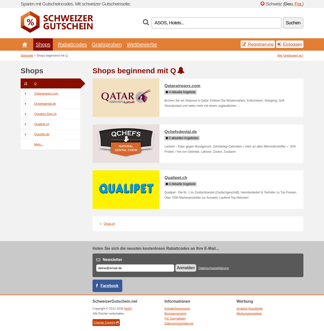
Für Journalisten (175, 318)
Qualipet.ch (35, 124)
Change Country (106, 322)
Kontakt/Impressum (177, 308)
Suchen (293, 22)
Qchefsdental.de (38, 104)
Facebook (109, 286)
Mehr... (38, 144)
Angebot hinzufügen (249, 308)
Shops (43, 44)
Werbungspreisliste (249, 313)
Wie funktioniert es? (290, 55)
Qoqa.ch (109, 223)
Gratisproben (107, 44)
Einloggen (289, 44)
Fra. (298, 3)
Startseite (27, 55)
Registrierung (258, 44)
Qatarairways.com (39, 94)
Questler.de (35, 134)
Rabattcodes (72, 44)
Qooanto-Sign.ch (39, 114)
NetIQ (128, 308)
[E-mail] (135, 268)
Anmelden (186, 268)
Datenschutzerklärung (213, 268)
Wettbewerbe (142, 44)
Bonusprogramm (175, 313)
